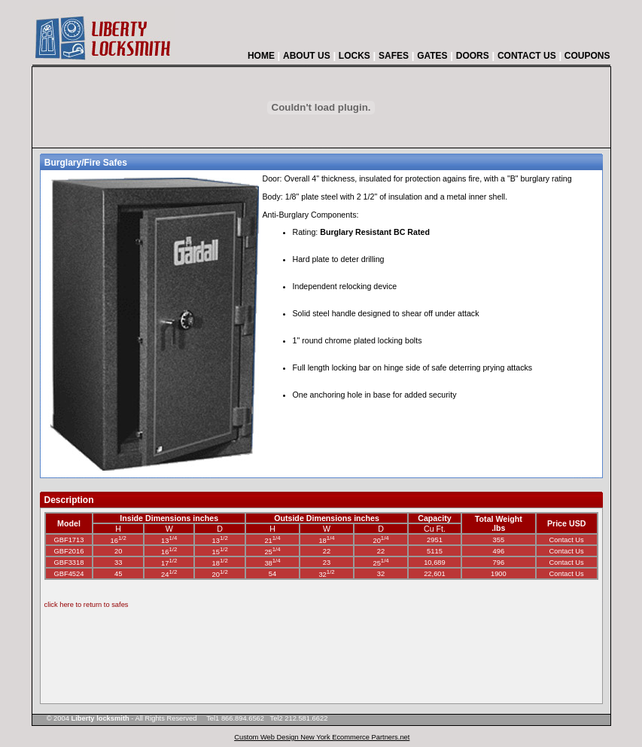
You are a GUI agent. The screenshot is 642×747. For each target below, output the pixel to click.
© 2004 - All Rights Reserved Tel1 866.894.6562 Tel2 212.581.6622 (180, 718)
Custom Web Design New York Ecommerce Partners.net (321, 737)
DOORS (472, 55)
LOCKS (354, 55)
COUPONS (587, 55)
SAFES (394, 55)
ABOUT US (306, 55)
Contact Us (566, 540)
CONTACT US (526, 55)
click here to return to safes (86, 604)
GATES (432, 55)
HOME (261, 55)
